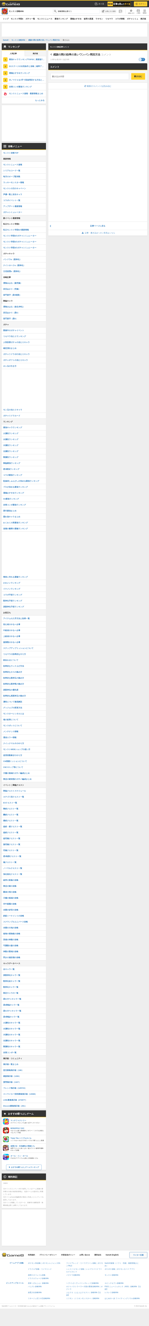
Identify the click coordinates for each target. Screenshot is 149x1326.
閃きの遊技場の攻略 (11, 957)
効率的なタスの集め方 (12, 672)
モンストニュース (44, 19)
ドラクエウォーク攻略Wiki (38, 1278)
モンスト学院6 (17, 19)
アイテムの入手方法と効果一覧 (16, 618)
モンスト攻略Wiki (111, 1275)
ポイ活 (99, 4)
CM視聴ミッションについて (15, 761)
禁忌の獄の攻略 (9, 886)
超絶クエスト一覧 (10, 832)
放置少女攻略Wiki (35, 1292)
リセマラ (109, 19)
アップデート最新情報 (12, 206)
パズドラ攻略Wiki (73, 1275)
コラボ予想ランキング (12, 595)
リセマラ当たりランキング (14, 336)
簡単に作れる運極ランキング (15, 577)
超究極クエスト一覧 (11, 838)
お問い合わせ (84, 1255)
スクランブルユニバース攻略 (15, 922)
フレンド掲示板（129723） (14, 1088)
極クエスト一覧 (9, 862)
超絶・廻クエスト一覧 (12, 826)
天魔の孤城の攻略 (10, 898)
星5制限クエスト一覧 (12, 856)
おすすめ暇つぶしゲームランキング (25, 1167)
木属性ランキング (10, 445)
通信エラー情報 (9, 737)
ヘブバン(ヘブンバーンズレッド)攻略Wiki (82, 1283)
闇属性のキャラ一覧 (11, 1046)
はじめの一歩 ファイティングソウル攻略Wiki (122, 1298)
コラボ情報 (120, 19)
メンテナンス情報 (10, 731)
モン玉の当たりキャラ (12, 410)
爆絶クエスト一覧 (10, 821)
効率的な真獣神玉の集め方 (14, 696)
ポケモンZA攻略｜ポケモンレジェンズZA (44, 1263)
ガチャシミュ (132, 19)
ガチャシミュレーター (12, 212)
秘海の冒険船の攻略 (11, 934)
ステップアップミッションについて (18, 648)
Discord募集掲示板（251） (15, 1106)
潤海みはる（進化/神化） (14, 307)
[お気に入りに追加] (109, 11)
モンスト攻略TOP (10, 153)
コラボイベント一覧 (11, 200)
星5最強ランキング (11, 469)
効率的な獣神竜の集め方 (13, 684)
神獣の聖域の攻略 (10, 951)
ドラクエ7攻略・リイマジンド (40, 1269)
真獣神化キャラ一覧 (11, 975)
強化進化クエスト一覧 (12, 874)
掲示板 (143, 19)
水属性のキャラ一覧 (11, 1029)
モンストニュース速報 (12, 165)
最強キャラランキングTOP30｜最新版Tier (27, 59)
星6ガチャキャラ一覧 (12, 999)
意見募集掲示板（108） (13, 1070)
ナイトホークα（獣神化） (14, 265)
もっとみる (40, 100)
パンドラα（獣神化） (12, 259)
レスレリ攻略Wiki (111, 1292)
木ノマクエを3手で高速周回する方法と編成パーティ (27, 80)
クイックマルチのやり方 (13, 743)
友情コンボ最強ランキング (20, 87)
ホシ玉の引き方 (9, 366)
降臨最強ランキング (11, 463)
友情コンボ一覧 (9, 1052)
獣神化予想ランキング (12, 601)
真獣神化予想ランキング (13, 607)
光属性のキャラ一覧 (11, 1041)
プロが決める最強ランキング (15, 487)
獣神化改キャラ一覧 (11, 981)
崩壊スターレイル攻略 (36, 1275)
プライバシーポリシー (48, 1255)
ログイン (140, 4)
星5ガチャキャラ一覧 (12, 1011)
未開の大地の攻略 (10, 928)
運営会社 (97, 1255)
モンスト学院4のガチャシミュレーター (19, 248)
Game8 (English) (112, 1255)
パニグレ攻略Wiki (35, 1287)
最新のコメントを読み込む (97, 86)
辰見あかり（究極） (11, 289)
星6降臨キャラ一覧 (11, 1005)
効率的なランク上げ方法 (13, 666)
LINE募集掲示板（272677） (15, 1100)
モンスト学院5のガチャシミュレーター (19, 242)
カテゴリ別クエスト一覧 (13, 797)
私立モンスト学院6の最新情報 (16, 230)
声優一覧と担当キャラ (12, 194)
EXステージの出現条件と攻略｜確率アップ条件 (27, 66)
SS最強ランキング (11, 499)
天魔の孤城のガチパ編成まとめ (16, 773)
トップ (6, 19)
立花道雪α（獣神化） (12, 271)
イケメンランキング (11, 589)
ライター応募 (138, 1255)
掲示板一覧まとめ (10, 1064)
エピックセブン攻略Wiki (114, 1283)
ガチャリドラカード (11, 416)
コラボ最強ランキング (12, 475)
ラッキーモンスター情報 (13, 182)
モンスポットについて (12, 725)
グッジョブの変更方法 (12, 708)
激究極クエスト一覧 (11, 844)
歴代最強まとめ (9, 511)
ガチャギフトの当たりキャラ (15, 360)
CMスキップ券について (13, 767)
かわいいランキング (11, 583)
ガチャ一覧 (30, 19)
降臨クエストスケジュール (14, 791)
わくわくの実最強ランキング (15, 523)
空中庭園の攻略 (9, 904)
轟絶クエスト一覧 (10, 815)
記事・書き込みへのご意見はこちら (98, 233)
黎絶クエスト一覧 (10, 809)
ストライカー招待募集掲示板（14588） (20, 1094)
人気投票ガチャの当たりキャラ (16, 342)
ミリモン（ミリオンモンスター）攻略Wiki (82, 1298)
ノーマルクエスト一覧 (12, 868)
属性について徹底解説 (12, 702)
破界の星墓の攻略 (10, 880)
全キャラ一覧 (9, 969)
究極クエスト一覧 (10, 850)
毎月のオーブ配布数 (11, 176)
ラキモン (99, 19)
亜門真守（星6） (10, 319)
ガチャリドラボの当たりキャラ (16, 354)
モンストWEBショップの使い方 (16, 749)
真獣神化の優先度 (10, 690)
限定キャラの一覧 (10, 993)
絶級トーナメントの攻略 (13, 916)
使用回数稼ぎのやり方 (12, 755)
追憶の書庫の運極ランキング (15, 529)
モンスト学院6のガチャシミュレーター (19, 236)
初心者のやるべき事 (11, 624)
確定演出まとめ (9, 348)
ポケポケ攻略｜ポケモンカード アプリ (120, 1269)
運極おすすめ (75, 19)
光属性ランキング (10, 451)
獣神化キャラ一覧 (10, 987)
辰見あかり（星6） (11, 313)
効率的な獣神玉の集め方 (13, 678)
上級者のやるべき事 (11, 636)
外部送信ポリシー (68, 1255)
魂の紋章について (10, 720)
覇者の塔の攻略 (9, 892)
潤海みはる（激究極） (12, 283)
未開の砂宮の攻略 (10, 910)
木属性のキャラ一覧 (11, 1035)
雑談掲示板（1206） (12, 1076)
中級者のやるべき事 (11, 630)
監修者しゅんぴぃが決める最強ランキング (21, 481)
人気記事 (13, 54)
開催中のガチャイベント (13, 330)
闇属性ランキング (10, 457)
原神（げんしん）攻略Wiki (38, 1283)
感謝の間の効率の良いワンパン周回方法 (76, 54)
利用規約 (31, 1255)
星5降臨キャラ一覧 (11, 1017)
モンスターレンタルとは (13, 714)
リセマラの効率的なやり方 (14, 654)
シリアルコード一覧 (11, 171)
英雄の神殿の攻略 (10, 940)
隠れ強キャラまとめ (11, 517)
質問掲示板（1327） (12, 1082)
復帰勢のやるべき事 (11, 642)
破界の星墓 (88, 19)
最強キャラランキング (12, 427)
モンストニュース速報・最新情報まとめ (26, 93)
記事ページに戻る (97, 226)
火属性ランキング (10, 433)
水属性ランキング (10, 439)
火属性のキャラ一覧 (11, 1023)
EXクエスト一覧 (10, 803)
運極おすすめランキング (19, 73)
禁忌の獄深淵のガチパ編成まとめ (17, 779)
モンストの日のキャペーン (14, 188)
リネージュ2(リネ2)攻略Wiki (39, 1298)
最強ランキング (61, 19)
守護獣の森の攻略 (10, 945)
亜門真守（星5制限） (12, 295)
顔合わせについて (10, 660)
